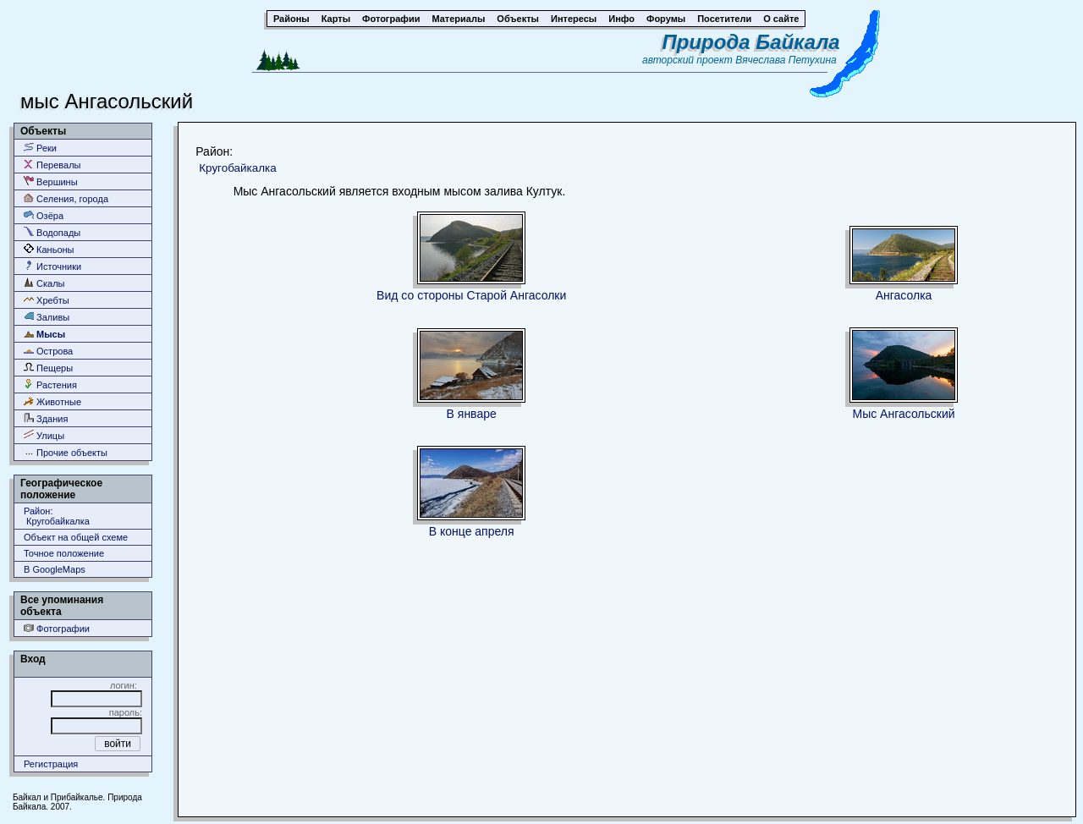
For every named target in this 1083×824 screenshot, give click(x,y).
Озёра (43, 215)
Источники (52, 266)
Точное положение (64, 553)
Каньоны (49, 249)
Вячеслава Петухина (786, 60)
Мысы (44, 333)
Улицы (44, 435)
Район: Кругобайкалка (57, 516)
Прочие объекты (65, 452)
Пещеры (48, 367)
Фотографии (57, 628)
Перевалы (52, 164)
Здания (46, 418)
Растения (50, 384)
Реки (40, 147)
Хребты (46, 299)
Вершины (51, 181)
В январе (472, 413)
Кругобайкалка (237, 168)
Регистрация (51, 764)
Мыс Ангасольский (903, 413)
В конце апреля (471, 531)
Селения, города (66, 198)
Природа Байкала (751, 41)
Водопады (52, 232)
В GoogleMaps (54, 569)
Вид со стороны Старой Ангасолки (471, 295)
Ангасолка (904, 295)
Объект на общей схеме (76, 537)
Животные (52, 401)
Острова (48, 350)
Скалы (44, 282)
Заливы (46, 316)
